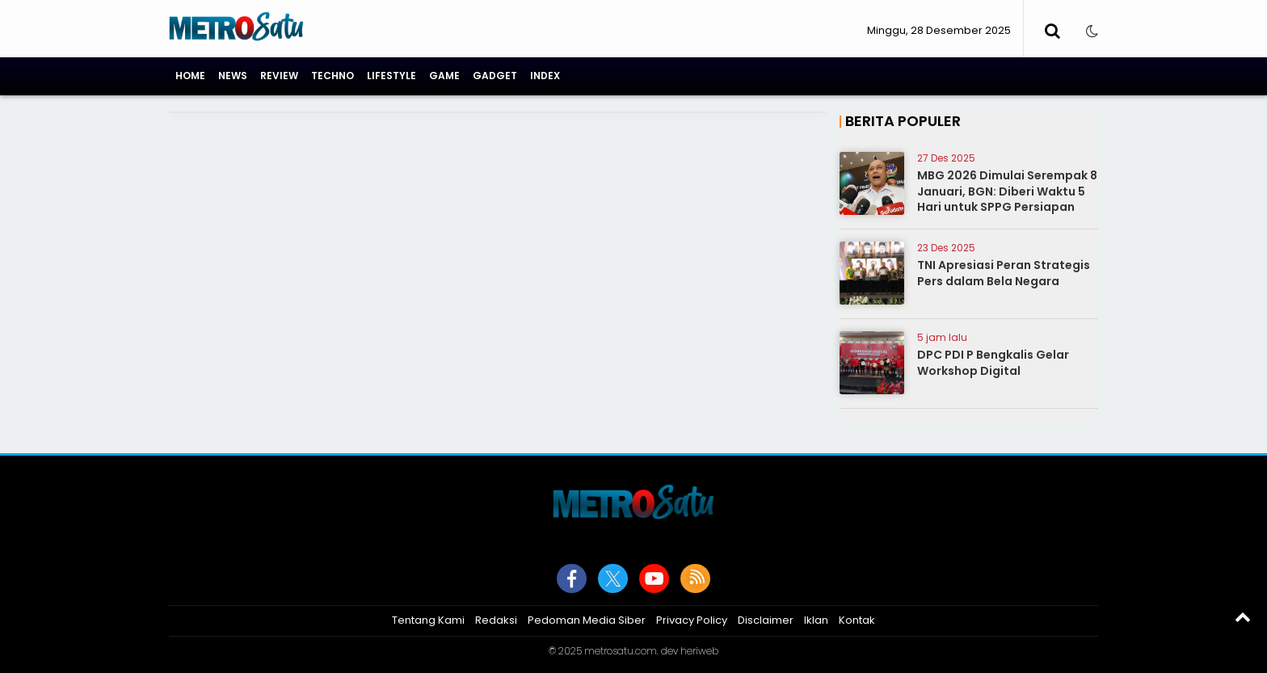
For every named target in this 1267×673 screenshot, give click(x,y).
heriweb (699, 651)
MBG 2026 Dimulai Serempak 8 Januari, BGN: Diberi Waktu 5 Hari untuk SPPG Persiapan (1007, 191)
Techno (332, 75)
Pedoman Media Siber (587, 620)
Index (545, 75)
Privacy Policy (691, 620)
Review (279, 75)
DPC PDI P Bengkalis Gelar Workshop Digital (993, 363)
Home (190, 75)
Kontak (857, 620)
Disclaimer (765, 620)
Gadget (495, 75)
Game (444, 75)
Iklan (816, 620)
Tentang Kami (428, 620)
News (232, 75)
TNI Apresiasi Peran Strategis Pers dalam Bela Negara (1003, 273)
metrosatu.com (620, 651)
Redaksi (496, 620)
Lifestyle (391, 75)
